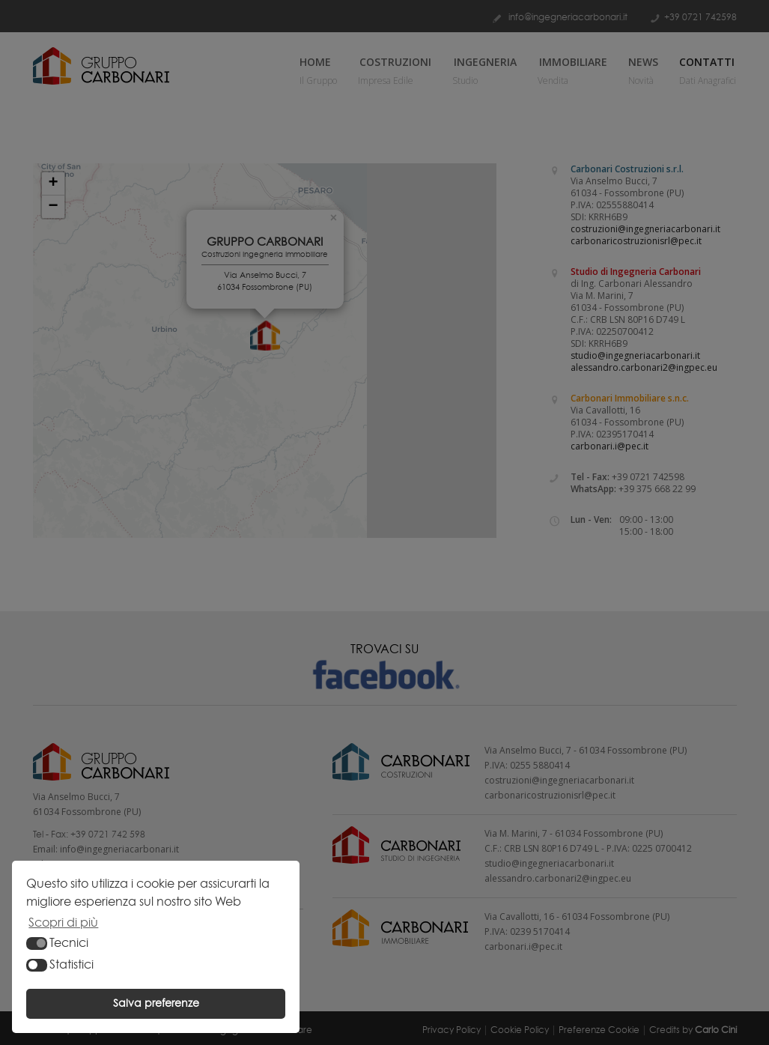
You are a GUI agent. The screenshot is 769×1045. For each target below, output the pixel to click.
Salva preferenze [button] (156, 1003)
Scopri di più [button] (63, 923)
